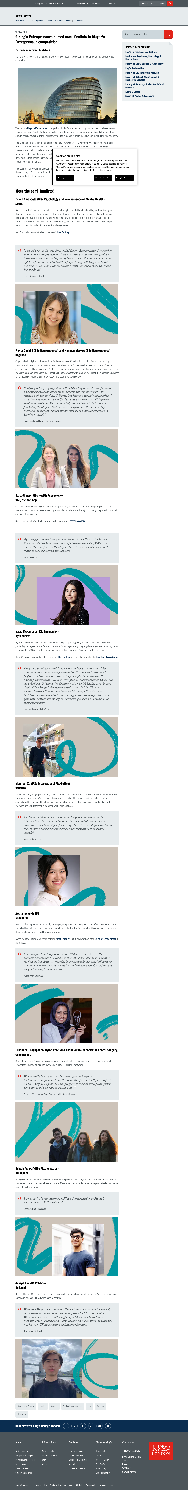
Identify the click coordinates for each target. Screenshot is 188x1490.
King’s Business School (135, 68)
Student (100, 1406)
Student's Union (107, 1460)
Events (107, 1456)
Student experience (27, 1473)
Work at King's (107, 1469)
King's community (107, 1473)
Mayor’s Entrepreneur (37, 128)
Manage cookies (106, 1485)
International (27, 1464)
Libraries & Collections (80, 1460)
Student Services (55, 4)
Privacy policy (41, 1485)
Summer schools (27, 1469)
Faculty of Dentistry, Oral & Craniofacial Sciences (144, 86)
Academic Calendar (80, 1469)
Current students (54, 1456)
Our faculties (98, 4)
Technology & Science (72, 1406)
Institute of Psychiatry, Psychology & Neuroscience (143, 58)
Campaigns (78, 21)
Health (43, 1406)
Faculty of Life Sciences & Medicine (142, 72)
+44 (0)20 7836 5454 (131, 1451)
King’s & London (132, 91)
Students (144, 4)
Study (39, 4)
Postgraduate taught (27, 1456)
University (22, 1414)
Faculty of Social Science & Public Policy (144, 63)
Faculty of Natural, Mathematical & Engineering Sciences (142, 78)
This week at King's (63, 21)
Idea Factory (63, 232)
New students (54, 1451)
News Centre (23, 16)
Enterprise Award (77, 521)
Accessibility (91, 1485)
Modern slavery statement (61, 1485)
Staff (153, 4)
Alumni (161, 4)
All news (29, 21)
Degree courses (27, 1451)
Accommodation (80, 1456)
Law (89, 1406)
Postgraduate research (27, 1460)
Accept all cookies (124, 178)
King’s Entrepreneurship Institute (141, 52)
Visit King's (107, 1464)
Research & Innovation (77, 4)
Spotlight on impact (44, 21)
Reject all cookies (103, 178)
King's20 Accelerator (106, 939)
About (111, 4)
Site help (79, 1485)
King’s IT (80, 1464)
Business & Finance (26, 1406)
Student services (80, 1451)
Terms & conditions (23, 1485)
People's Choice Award (107, 657)
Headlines (19, 21)
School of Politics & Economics (139, 96)
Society (54, 1406)
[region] (94, 167)
